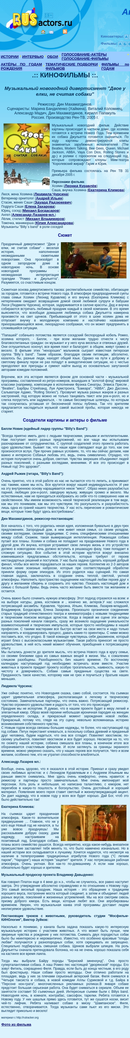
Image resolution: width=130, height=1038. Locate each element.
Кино (39, 17)
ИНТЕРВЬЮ (32, 57)
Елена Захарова (39, 206)
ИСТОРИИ (10, 57)
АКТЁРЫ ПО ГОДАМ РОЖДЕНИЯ (21, 66)
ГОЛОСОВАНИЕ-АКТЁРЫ (84, 54)
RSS (65, 31)
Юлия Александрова (54, 223)
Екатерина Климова (106, 190)
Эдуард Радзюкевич (53, 202)
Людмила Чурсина (51, 194)
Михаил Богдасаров (41, 210)
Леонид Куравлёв (80, 186)
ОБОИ (52, 57)
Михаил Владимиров (45, 219)
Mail (51, 32)
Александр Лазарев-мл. (33, 215)
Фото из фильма (16, 1024)
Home (43, 32)
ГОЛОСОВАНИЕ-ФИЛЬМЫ (85, 59)
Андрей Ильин (49, 198)
